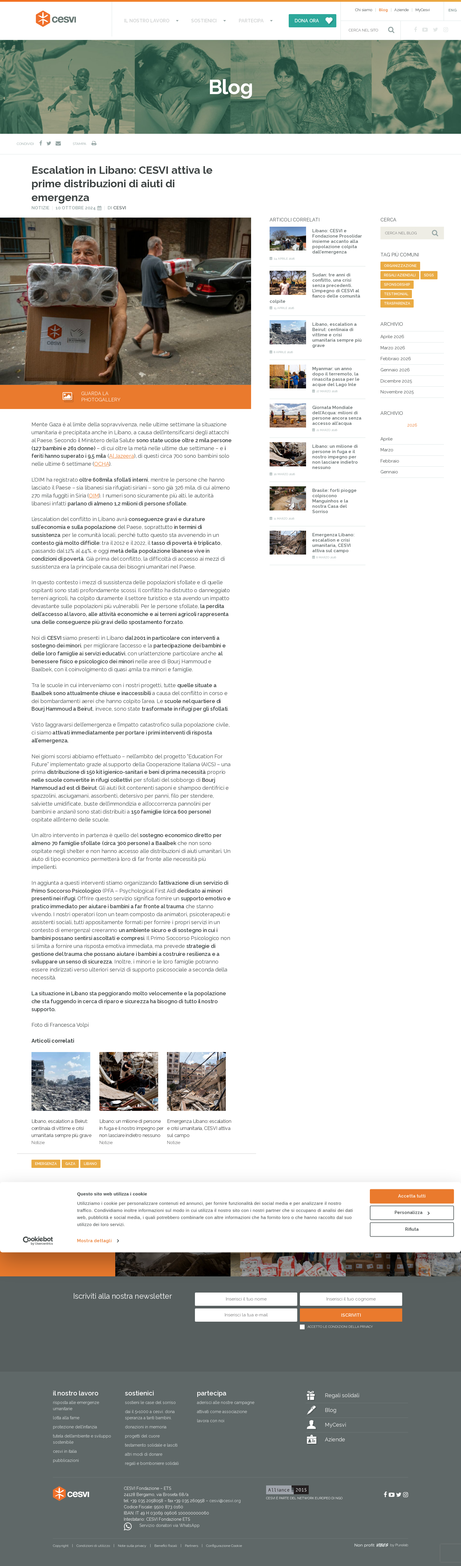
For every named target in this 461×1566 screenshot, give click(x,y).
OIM (94, 493)
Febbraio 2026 (395, 355)
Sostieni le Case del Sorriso (150, 1399)
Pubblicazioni (66, 1457)
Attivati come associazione (222, 1408)
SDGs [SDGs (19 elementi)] (429, 272)
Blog (383, 10)
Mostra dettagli (94, 1554)
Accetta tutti (412, 1509)
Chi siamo (363, 10)
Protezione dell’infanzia (75, 1424)
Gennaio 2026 (395, 367)
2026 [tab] (412, 422)
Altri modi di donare (143, 1451)
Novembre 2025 (397, 389)
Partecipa (241, 19)
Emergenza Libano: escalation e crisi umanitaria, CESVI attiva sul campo (199, 1095)
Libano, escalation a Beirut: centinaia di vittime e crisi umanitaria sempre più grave (61, 1095)
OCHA (101, 461)
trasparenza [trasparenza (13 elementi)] (397, 300)
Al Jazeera (121, 453)
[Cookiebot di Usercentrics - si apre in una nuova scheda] (38, 1554)
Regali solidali (342, 1392)
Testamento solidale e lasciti (151, 1442)
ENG (452, 10)
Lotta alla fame (66, 1415)
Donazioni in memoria (145, 1424)
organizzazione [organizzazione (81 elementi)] (400, 263)
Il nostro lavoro (159, 19)
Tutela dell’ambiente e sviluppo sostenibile (82, 1436)
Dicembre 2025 (396, 377)
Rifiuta (412, 1543)
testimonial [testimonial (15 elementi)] (396, 291)
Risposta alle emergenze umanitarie (76, 1402)
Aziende (401, 10)
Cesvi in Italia (65, 1448)
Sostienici (205, 19)
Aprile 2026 (392, 333)
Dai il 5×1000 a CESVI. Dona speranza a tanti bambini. (150, 1411)
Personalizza (412, 1526)
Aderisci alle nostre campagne (225, 1399)
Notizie (40, 205)
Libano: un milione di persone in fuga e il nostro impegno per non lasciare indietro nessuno (131, 1095)
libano (90, 1161)
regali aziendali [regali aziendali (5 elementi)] (400, 272)
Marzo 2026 (392, 345)
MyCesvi (422, 10)
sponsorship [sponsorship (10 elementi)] (397, 282)
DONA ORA (290, 19)
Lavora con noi (210, 1417)
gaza (70, 1161)
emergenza (46, 1161)
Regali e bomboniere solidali (152, 1460)
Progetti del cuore (142, 1433)
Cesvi (119, 205)
